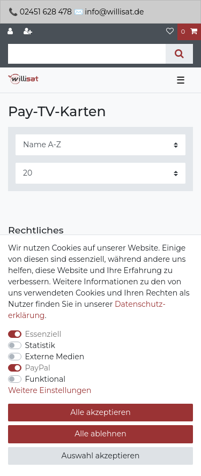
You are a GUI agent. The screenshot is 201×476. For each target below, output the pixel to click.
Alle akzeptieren (100, 412)
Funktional (45, 379)
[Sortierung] (100, 144)
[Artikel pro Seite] (100, 173)
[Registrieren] (29, 32)
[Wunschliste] (169, 32)
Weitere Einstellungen (50, 390)
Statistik (40, 345)
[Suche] (179, 54)
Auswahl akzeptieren (101, 455)
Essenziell (43, 334)
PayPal (37, 368)
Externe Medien (55, 356)
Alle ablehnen (100, 434)
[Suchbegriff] (87, 54)
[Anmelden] (11, 32)
